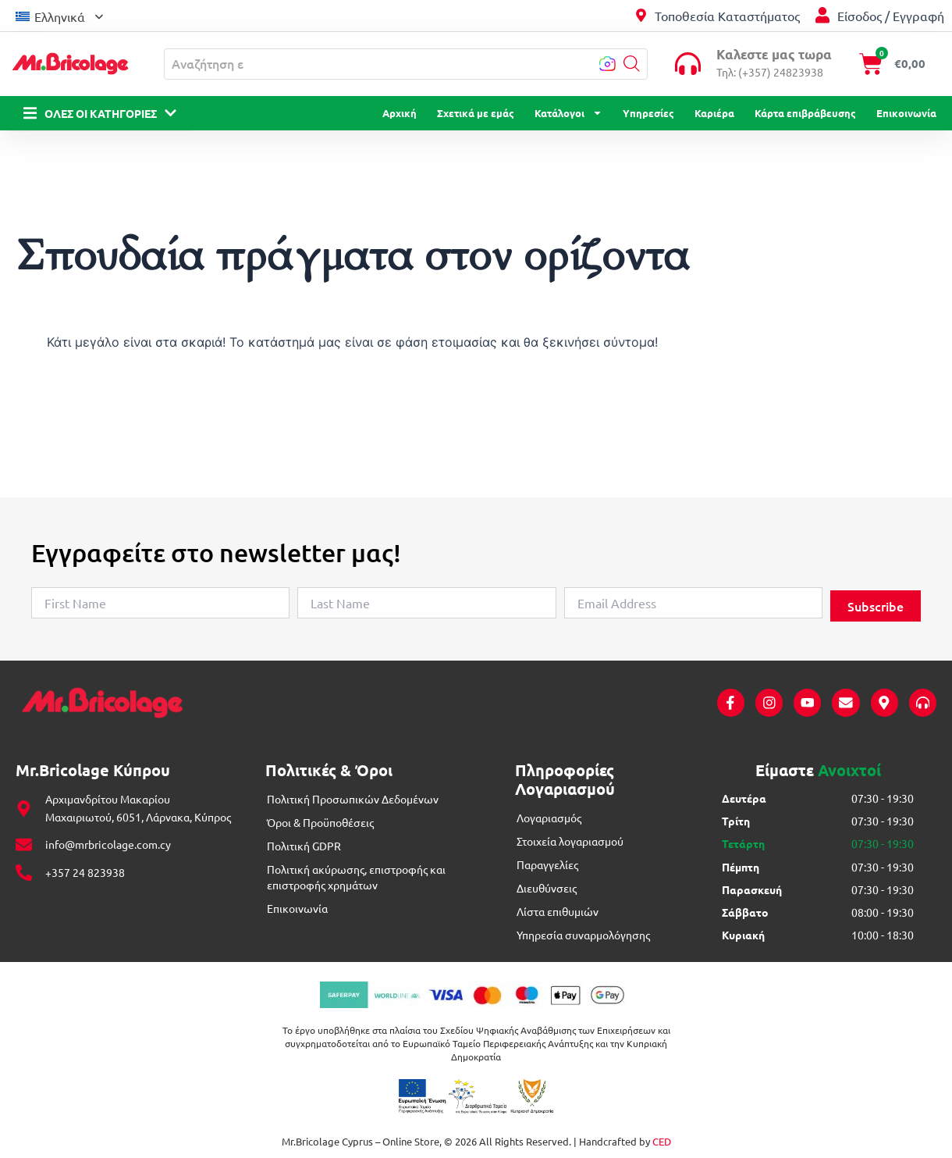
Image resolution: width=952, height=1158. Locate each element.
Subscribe (875, 606)
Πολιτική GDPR (304, 846)
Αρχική (399, 112)
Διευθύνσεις (547, 889)
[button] (631, 63)
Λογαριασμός (549, 818)
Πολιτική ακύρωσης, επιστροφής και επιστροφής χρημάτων (356, 878)
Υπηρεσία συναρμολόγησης (583, 935)
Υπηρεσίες (648, 112)
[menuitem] (59, 15)
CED (661, 1142)
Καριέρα (714, 112)
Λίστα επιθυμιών (558, 912)
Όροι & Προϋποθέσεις (320, 823)
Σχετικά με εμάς (475, 112)
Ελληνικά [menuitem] (59, 16)
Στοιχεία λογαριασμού (570, 842)
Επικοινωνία (906, 112)
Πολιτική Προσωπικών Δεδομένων (353, 800)
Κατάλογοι (568, 113)
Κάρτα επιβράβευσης (805, 112)
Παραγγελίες (547, 865)
